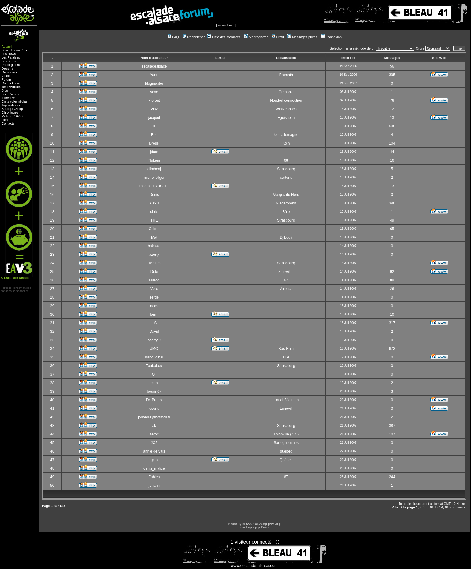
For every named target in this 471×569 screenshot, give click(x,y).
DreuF (154, 143)
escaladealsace (154, 66)
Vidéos (6, 76)
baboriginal (154, 357)
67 (18, 116)
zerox (154, 434)
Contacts (8, 123)
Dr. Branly (154, 400)
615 (448, 507)
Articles (15, 87)
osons (154, 408)
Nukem (154, 160)
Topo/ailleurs (11, 105)
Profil (278, 37)
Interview (8, 98)
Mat (154, 237)
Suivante (458, 507)
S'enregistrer (256, 37)
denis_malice (154, 468)
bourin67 (154, 391)
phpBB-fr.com (262, 527)
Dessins (7, 68)
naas (154, 306)
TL (154, 126)
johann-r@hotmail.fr (154, 417)
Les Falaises (11, 57)
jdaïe (154, 152)
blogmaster (154, 83)
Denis (154, 195)
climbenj (154, 169)
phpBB (245, 524)
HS (154, 323)
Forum (6, 79)
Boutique (8, 109)
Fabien (154, 477)
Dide (154, 272)
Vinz (154, 109)
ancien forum (226, 25)
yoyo (154, 92)
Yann (154, 75)
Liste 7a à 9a (11, 94)
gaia (154, 460)
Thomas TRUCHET (154, 186)
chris (154, 212)
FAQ (173, 37)
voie (13, 101)
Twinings (154, 263)
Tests (5, 87)
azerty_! (154, 340)
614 (440, 507)
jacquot (154, 118)
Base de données (14, 50)
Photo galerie (11, 65)
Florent (154, 100)
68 (22, 116)
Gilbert (154, 229)
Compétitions (11, 83)
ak (154, 426)
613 (433, 507)
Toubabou (154, 366)
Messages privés (302, 37)
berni (154, 314)
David (154, 331)
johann (154, 485)
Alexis (154, 203)
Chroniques (10, 112)
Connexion (331, 37)
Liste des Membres (223, 37)
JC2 (154, 443)
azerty (154, 254)
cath (154, 383)
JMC (154, 349)
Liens (5, 120)
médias (22, 101)
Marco (154, 280)
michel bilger (154, 177)
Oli (154, 374)
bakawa (154, 246)
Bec (154, 135)
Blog (5, 90)
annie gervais (154, 451)
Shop (19, 109)
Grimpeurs (9, 72)
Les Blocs (9, 61)
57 (13, 116)
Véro (154, 289)
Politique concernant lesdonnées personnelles (16, 289)
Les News (9, 54)
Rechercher (194, 37)
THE (154, 220)
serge (154, 297)
